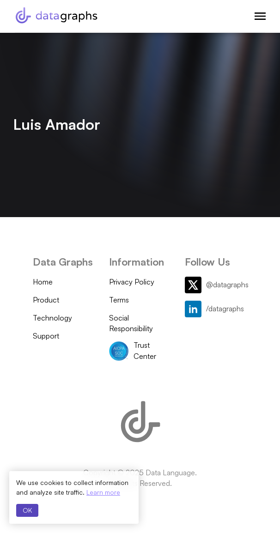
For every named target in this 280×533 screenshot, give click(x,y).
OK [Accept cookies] (27, 510)
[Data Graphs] (56, 15)
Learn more (103, 492)
